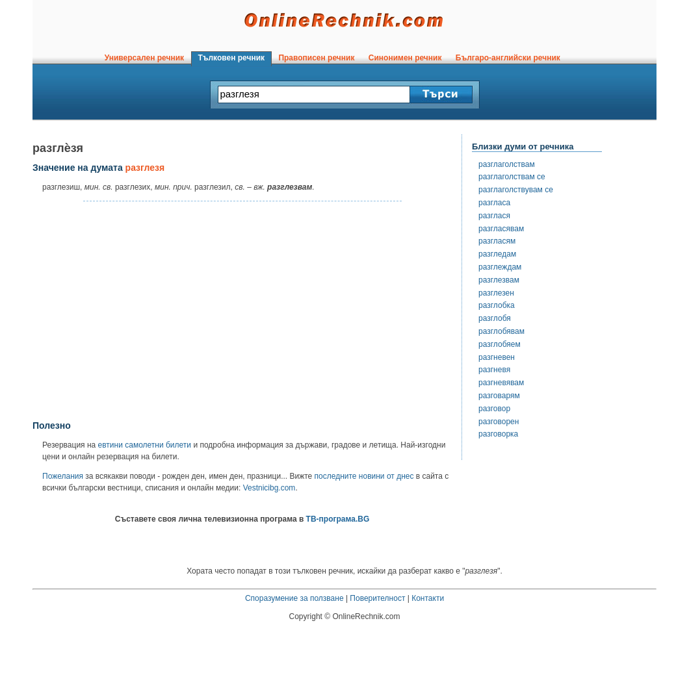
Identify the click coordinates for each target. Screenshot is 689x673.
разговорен (498, 421)
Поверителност (377, 598)
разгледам (497, 254)
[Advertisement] (242, 311)
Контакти (427, 598)
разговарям (499, 395)
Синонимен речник (405, 57)
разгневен (496, 357)
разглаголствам (506, 164)
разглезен (496, 293)
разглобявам (501, 331)
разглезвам (498, 280)
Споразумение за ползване (294, 598)
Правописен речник (316, 57)
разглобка (496, 305)
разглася (494, 215)
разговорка (498, 433)
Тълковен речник (231, 57)
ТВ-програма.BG (338, 519)
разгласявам (501, 228)
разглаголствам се (511, 176)
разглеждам (499, 267)
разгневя (494, 369)
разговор (494, 408)
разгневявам (501, 382)
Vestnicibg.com (269, 487)
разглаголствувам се (515, 189)
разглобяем (499, 344)
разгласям (496, 241)
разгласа (494, 202)
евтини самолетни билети (144, 445)
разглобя (494, 318)
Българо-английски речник (507, 57)
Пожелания (62, 476)
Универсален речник (144, 57)
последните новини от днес (364, 476)
